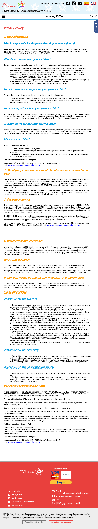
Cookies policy (17, 498)
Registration (59, 3)
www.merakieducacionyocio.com (68, 496)
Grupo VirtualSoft (63, 505)
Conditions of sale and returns (23, 502)
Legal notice (16, 491)
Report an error (17, 505)
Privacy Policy (17, 495)
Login (58, 499)
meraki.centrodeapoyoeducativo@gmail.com (24, 165)
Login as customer (47, 3)
